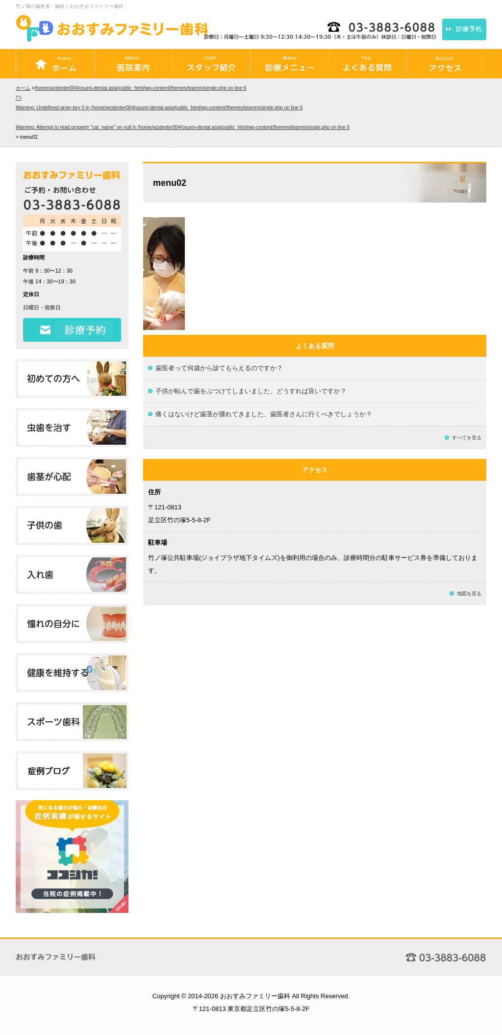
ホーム (55, 63)
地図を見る (469, 593)
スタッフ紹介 (211, 63)
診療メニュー (289, 63)
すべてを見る (466, 437)
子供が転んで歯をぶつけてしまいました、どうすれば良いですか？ (251, 391)
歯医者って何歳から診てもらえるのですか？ (219, 368)
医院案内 (133, 63)
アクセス (445, 63)
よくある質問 (367, 63)
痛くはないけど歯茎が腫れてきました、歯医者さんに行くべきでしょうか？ (263, 414)
